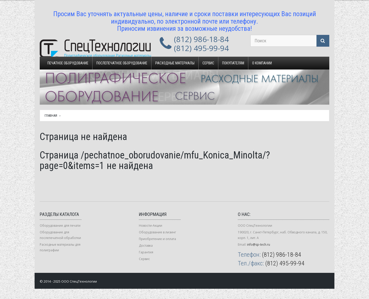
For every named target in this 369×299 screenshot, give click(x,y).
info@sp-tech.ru (258, 244)
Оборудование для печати (60, 225)
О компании (262, 63)
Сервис (208, 63)
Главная (51, 115)
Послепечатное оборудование (121, 63)
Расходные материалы (174, 63)
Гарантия (146, 252)
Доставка (146, 245)
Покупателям (233, 63)
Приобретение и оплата (157, 239)
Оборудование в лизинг (157, 232)
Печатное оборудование (67, 63)
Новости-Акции (150, 225)
